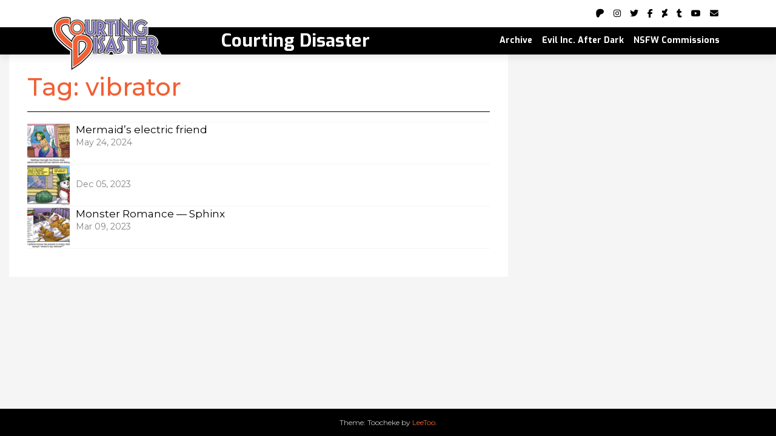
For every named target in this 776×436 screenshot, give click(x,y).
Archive (516, 40)
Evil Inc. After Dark (583, 40)
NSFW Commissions (677, 40)
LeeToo (423, 422)
